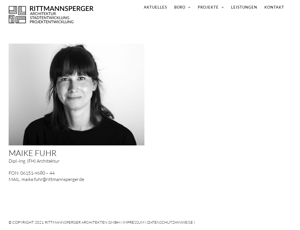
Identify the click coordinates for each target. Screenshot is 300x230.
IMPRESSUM (133, 222)
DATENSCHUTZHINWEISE (170, 222)
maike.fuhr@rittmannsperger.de (53, 179)
